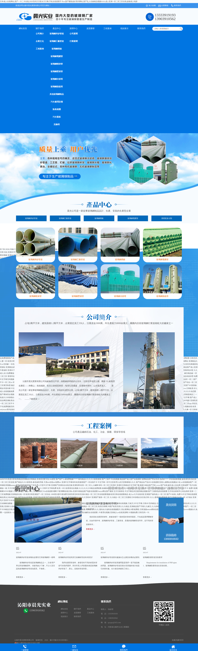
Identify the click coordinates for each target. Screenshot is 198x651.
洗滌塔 (57, 124)
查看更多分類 (166, 218)
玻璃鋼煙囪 (57, 49)
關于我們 (40, 28)
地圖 (178, 640)
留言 (182, 640)
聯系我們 (177, 5)
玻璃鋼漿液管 (57, 71)
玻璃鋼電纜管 (57, 56)
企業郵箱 (164, 5)
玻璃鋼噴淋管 (57, 64)
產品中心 (57, 28)
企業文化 (40, 41)
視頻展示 (124, 28)
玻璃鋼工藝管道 (57, 41)
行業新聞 (74, 41)
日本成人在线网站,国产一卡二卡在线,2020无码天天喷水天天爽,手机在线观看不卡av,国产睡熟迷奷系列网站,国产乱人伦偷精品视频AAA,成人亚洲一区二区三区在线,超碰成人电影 (69, 1)
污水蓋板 (57, 117)
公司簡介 (40, 34)
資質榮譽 (90, 28)
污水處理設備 (57, 102)
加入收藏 (152, 5)
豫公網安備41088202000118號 (27, 643)
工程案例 (40, 49)
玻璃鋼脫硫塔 (57, 87)
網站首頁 (23, 28)
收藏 (174, 640)
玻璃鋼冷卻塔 (57, 79)
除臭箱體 (57, 109)
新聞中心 (74, 28)
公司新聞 (74, 34)
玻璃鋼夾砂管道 (57, 34)
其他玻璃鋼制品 (57, 94)
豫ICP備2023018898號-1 (59, 640)
